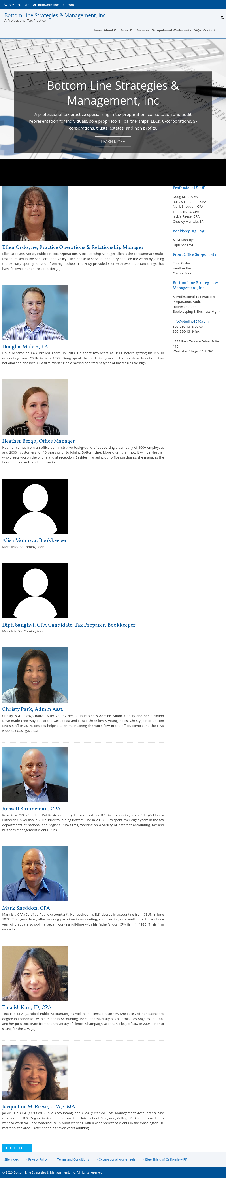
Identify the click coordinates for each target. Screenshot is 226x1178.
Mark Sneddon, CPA (26, 908)
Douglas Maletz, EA (25, 347)
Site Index (11, 1159)
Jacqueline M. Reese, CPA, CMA (38, 1107)
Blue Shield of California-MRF (166, 1159)
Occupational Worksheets (171, 30)
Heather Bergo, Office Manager (38, 441)
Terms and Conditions (73, 1159)
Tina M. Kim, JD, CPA (27, 1007)
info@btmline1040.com (56, 4)
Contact (209, 30)
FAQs (197, 30)
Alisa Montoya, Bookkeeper (34, 540)
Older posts (18, 1148)
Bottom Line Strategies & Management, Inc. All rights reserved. (58, 1172)
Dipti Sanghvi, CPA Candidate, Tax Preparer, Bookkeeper (69, 625)
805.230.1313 (19, 4)
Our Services (139, 30)
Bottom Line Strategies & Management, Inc (54, 15)
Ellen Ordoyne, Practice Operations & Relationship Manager (73, 247)
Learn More (113, 141)
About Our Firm (116, 30)
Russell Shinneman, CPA (31, 809)
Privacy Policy (37, 1159)
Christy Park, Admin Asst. (32, 709)
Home (97, 30)
